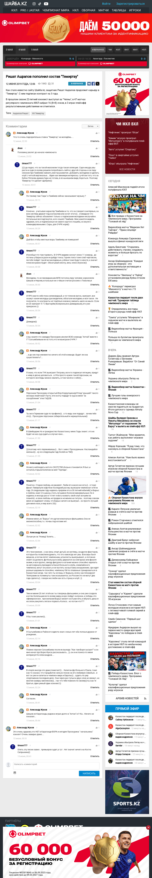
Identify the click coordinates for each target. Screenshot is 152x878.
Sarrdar (118, 745)
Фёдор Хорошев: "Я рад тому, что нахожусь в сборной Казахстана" (126, 447)
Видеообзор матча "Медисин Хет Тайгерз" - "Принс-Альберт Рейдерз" (126, 230)
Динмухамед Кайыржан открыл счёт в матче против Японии (123, 562)
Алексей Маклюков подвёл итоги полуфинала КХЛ (126, 188)
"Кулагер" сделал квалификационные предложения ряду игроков (126, 687)
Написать (89, 773)
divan (20, 148)
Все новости (127, 169)
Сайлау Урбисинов (124, 720)
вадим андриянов (124, 737)
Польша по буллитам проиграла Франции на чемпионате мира (126, 338)
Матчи (104, 10)
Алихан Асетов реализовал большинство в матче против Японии (124, 531)
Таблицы (119, 10)
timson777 (27, 163)
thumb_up (97, 133)
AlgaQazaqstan (122, 728)
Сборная (88, 10)
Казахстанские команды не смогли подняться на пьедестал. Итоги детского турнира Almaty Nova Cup (126, 408)
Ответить (94, 141)
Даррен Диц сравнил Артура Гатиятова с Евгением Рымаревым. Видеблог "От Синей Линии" (126, 360)
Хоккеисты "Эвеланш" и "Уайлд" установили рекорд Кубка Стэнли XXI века (126, 278)
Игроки (135, 10)
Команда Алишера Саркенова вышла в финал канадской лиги (125, 240)
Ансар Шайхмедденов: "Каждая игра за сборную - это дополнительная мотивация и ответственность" (125, 265)
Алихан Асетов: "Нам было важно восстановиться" (126, 459)
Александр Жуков (25, 133)
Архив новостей (127, 698)
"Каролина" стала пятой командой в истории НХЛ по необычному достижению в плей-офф (127, 644)
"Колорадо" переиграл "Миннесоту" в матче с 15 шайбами (122, 289)
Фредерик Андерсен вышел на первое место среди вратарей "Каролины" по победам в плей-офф (125, 631)
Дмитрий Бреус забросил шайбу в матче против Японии (124, 541)
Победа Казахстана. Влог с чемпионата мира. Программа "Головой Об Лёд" (125, 676)
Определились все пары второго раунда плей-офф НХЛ (125, 310)
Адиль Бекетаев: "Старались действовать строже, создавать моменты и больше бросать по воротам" (125, 251)
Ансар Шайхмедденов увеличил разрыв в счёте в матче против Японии (126, 551)
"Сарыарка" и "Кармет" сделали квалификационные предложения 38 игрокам (126, 596)
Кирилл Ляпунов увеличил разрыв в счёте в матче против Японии (125, 512)
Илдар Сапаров (122, 754)
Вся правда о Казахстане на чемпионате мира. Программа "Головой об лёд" (125, 219)
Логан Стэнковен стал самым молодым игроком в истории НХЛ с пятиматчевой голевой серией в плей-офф (126, 609)
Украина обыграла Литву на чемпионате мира (123, 380)
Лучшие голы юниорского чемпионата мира (124, 397)
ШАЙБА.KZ (15, 3)
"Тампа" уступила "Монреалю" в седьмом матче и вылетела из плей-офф (125, 320)
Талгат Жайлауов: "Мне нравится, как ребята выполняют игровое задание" (126, 438)
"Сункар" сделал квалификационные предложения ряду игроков (126, 574)
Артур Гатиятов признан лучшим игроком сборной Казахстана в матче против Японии (126, 469)
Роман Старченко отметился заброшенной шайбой (125, 521)
